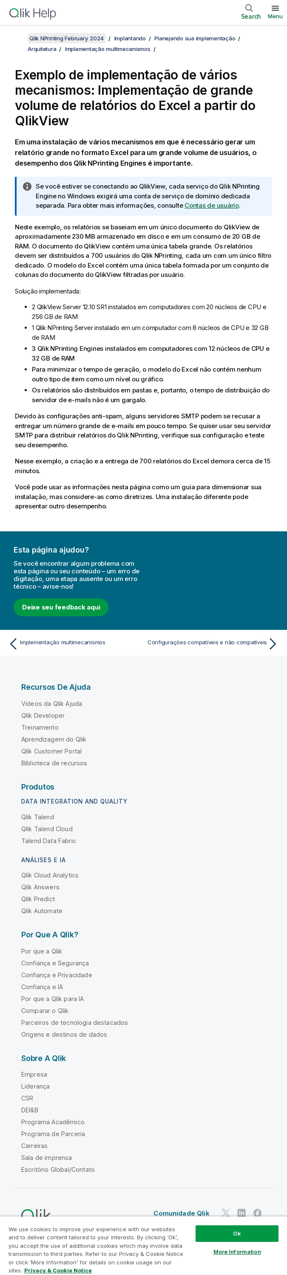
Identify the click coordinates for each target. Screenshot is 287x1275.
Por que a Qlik (41, 951)
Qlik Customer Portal (51, 751)
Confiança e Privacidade (56, 975)
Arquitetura (42, 48)
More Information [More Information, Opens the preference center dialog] (237, 1251)
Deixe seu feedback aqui (61, 607)
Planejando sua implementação (194, 38)
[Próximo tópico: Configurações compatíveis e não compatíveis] (213, 643)
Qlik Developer (43, 715)
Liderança (35, 1086)
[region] (143, 1245)
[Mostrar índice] (17, 38)
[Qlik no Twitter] (225, 1212)
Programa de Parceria (53, 1133)
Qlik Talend (37, 817)
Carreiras (34, 1145)
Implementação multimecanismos (108, 48)
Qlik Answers (40, 887)
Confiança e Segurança (55, 963)
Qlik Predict (38, 899)
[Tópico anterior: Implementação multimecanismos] (73, 643)
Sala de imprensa (46, 1157)
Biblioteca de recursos (54, 763)
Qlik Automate (42, 910)
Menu (275, 16)
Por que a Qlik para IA (52, 998)
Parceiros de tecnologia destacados (74, 1022)
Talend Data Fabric (48, 840)
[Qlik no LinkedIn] (241, 1212)
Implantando (130, 38)
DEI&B (29, 1110)
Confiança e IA (42, 986)
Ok (237, 1233)
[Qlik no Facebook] (257, 1212)
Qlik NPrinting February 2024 (66, 38)
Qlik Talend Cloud (47, 828)
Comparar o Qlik (44, 1010)
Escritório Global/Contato (58, 1169)
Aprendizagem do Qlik (53, 739)
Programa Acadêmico (53, 1121)
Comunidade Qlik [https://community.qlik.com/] (181, 1213)
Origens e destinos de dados (64, 1034)
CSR (27, 1098)
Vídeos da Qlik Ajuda (51, 703)
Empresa (34, 1074)
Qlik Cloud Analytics (50, 875)
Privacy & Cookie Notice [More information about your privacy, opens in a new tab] (58, 1270)
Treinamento (40, 727)
